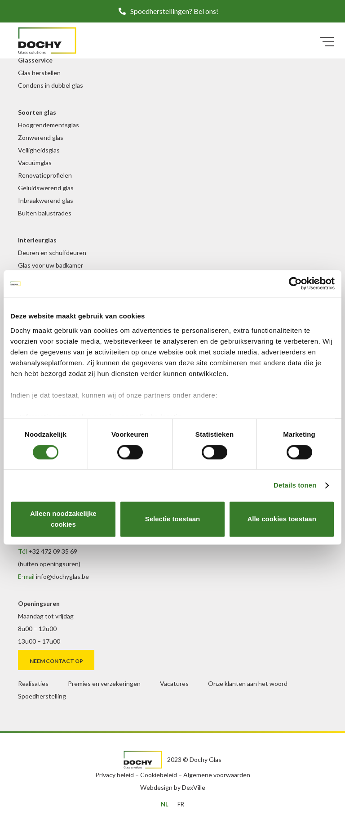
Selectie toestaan (172, 519)
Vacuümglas (35, 162)
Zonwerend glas (40, 137)
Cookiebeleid (158, 775)
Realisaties (33, 683)
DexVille (193, 787)
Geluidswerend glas (46, 188)
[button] (172, 11)
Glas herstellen (39, 72)
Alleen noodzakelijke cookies (63, 519)
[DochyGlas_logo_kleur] (47, 40)
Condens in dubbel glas (50, 85)
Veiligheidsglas (39, 150)
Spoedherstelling (42, 696)
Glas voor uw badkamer (50, 265)
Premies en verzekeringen (104, 683)
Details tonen (295, 485)
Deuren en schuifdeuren (52, 252)
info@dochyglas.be (62, 576)
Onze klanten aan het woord (248, 683)
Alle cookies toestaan (281, 519)
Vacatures (174, 683)
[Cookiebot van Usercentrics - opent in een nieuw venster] (295, 283)
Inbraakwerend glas (45, 200)
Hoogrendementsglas (48, 125)
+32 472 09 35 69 (52, 551)
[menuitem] (164, 804)
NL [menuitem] (164, 804)
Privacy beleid (114, 775)
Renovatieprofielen (45, 175)
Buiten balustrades (44, 213)
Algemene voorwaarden (216, 775)
